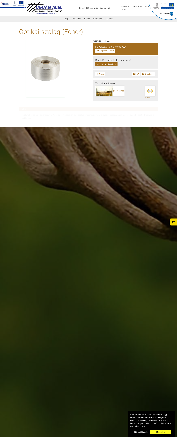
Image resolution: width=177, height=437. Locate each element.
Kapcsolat (109, 19)
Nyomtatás (147, 74)
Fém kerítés (118, 91)
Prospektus (76, 19)
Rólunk (87, 19)
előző (150, 92)
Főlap (66, 19)
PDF (136, 74)
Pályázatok (97, 19)
